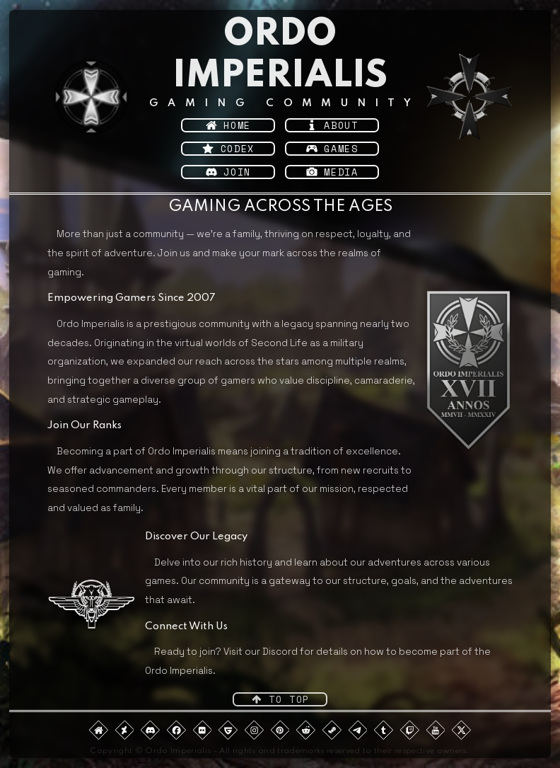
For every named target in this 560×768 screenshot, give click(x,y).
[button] (228, 125)
